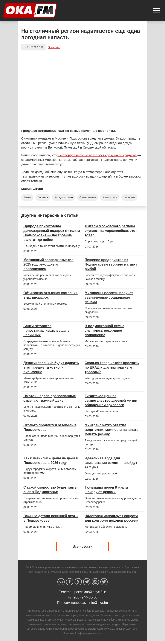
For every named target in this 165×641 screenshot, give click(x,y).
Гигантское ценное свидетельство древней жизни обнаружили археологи (111, 400)
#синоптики (109, 197)
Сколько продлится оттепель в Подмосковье (49, 427)
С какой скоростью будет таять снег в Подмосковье (50, 490)
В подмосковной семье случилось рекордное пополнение (104, 330)
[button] (156, 10)
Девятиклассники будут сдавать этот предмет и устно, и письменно (51, 367)
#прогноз (129, 197)
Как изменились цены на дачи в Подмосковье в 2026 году (50, 460)
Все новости (82, 546)
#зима (27, 197)
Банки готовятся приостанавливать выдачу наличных (46, 330)
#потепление (87, 197)
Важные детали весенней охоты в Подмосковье (50, 518)
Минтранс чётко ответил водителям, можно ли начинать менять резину (112, 429)
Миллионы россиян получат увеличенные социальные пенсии (109, 297)
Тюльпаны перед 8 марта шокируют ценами (106, 490)
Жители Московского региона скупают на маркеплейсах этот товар (111, 230)
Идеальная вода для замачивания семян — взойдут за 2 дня (111, 462)
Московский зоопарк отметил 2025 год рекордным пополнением (48, 264)
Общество (54, 47)
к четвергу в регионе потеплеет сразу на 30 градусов (97, 155)
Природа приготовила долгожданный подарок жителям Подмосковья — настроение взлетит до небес (51, 233)
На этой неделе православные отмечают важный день (49, 398)
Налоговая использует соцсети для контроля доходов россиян (111, 518)
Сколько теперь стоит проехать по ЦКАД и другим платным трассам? (112, 367)
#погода (43, 197)
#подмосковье (63, 197)
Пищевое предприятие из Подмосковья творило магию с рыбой (111, 264)
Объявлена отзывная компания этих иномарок (50, 295)
